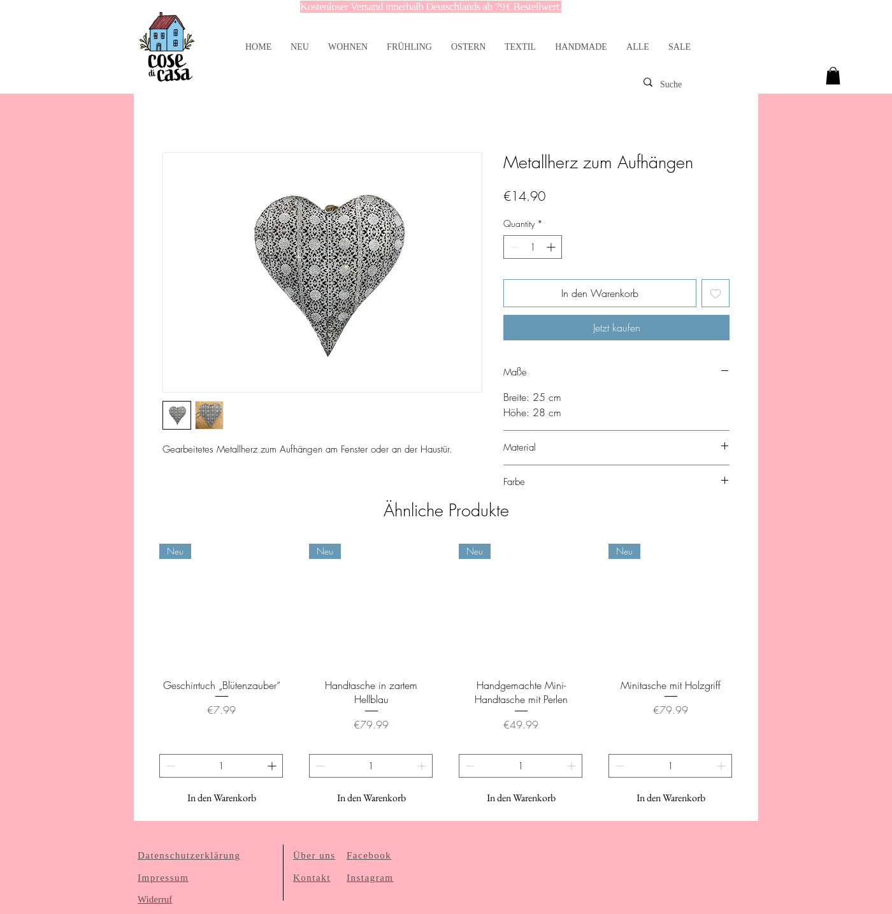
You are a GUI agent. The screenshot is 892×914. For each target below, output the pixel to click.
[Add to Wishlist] (715, 293)
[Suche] (695, 84)
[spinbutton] (532, 247)
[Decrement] (513, 247)
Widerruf (155, 899)
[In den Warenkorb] (221, 798)
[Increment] (552, 247)
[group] (446, 677)
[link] (833, 75)
